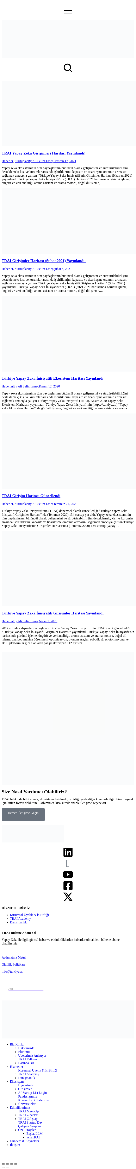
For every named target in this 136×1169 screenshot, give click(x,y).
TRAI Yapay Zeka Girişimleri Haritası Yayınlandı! (43, 153)
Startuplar (21, 161)
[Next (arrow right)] (7, 1167)
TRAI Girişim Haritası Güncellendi (31, 496)
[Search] (26, 989)
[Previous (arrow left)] (3, 1167)
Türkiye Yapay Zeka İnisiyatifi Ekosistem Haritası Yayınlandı (52, 378)
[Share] (7, 1164)
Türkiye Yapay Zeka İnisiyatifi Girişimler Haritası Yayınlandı (53, 613)
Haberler (7, 161)
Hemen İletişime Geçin (23, 814)
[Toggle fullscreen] (11, 1164)
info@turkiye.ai (12, 971)
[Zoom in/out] (15, 1164)
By (40, 161)
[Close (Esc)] (3, 1164)
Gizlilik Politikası (13, 964)
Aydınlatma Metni (14, 957)
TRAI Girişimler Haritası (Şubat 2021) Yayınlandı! (44, 261)
